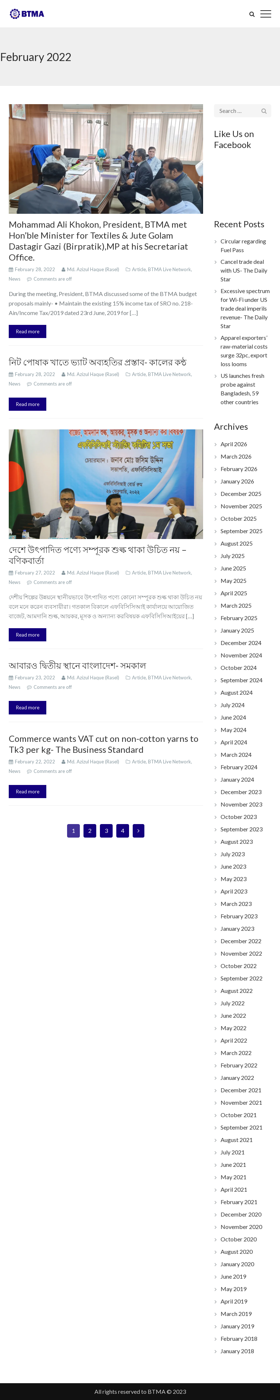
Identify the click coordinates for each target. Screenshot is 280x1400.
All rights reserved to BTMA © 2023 (140, 1391)
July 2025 (233, 555)
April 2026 (234, 443)
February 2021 (239, 1201)
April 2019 (234, 1301)
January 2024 (237, 779)
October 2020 (239, 1239)
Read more (27, 331)
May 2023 (233, 878)
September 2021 (241, 1127)
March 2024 (236, 754)
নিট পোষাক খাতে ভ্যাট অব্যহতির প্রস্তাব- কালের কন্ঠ (98, 362)
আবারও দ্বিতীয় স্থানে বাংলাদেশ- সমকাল (77, 665)
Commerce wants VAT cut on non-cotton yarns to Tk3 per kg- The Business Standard (103, 744)
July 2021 (233, 1152)
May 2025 (233, 580)
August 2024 (237, 692)
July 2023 (233, 853)
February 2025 (239, 617)
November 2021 (241, 1102)
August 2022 (237, 990)
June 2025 (233, 568)
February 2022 (239, 1065)
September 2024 (241, 679)
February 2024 (239, 766)
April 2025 (234, 592)
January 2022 (237, 1077)
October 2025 (239, 518)
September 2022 (241, 978)
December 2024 (241, 642)
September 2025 (241, 530)
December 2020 (241, 1214)
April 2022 (234, 1040)
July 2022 (233, 1002)
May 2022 (233, 1027)
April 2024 (234, 742)
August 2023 (237, 841)
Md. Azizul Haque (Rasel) (93, 269)
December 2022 (241, 940)
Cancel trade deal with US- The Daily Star (244, 270)
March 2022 (236, 1052)
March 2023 (236, 903)
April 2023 (234, 891)
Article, (140, 269)
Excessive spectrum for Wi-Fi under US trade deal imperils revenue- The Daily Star (245, 308)
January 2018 (237, 1350)
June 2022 (233, 1015)
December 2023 (241, 791)
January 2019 (237, 1326)
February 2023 (239, 916)
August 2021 (237, 1139)
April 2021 (234, 1189)
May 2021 (233, 1176)
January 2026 (237, 481)
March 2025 (236, 605)
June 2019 (233, 1276)
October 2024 (239, 667)
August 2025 (237, 543)
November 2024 (241, 655)
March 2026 (236, 456)
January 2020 (237, 1263)
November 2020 (241, 1226)
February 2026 (239, 468)
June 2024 (233, 717)
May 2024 (233, 729)
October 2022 (239, 965)
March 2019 (236, 1313)
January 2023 (237, 928)
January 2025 (237, 630)
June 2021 (233, 1164)
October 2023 (239, 816)
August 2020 (237, 1251)
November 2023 (241, 804)
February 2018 (239, 1338)
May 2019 (233, 1288)
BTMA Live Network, (170, 269)
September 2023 (241, 829)
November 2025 (241, 505)
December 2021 (241, 1089)
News (15, 279)
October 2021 (239, 1114)
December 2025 (241, 493)
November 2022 (241, 953)
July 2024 (233, 704)
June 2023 (233, 866)
